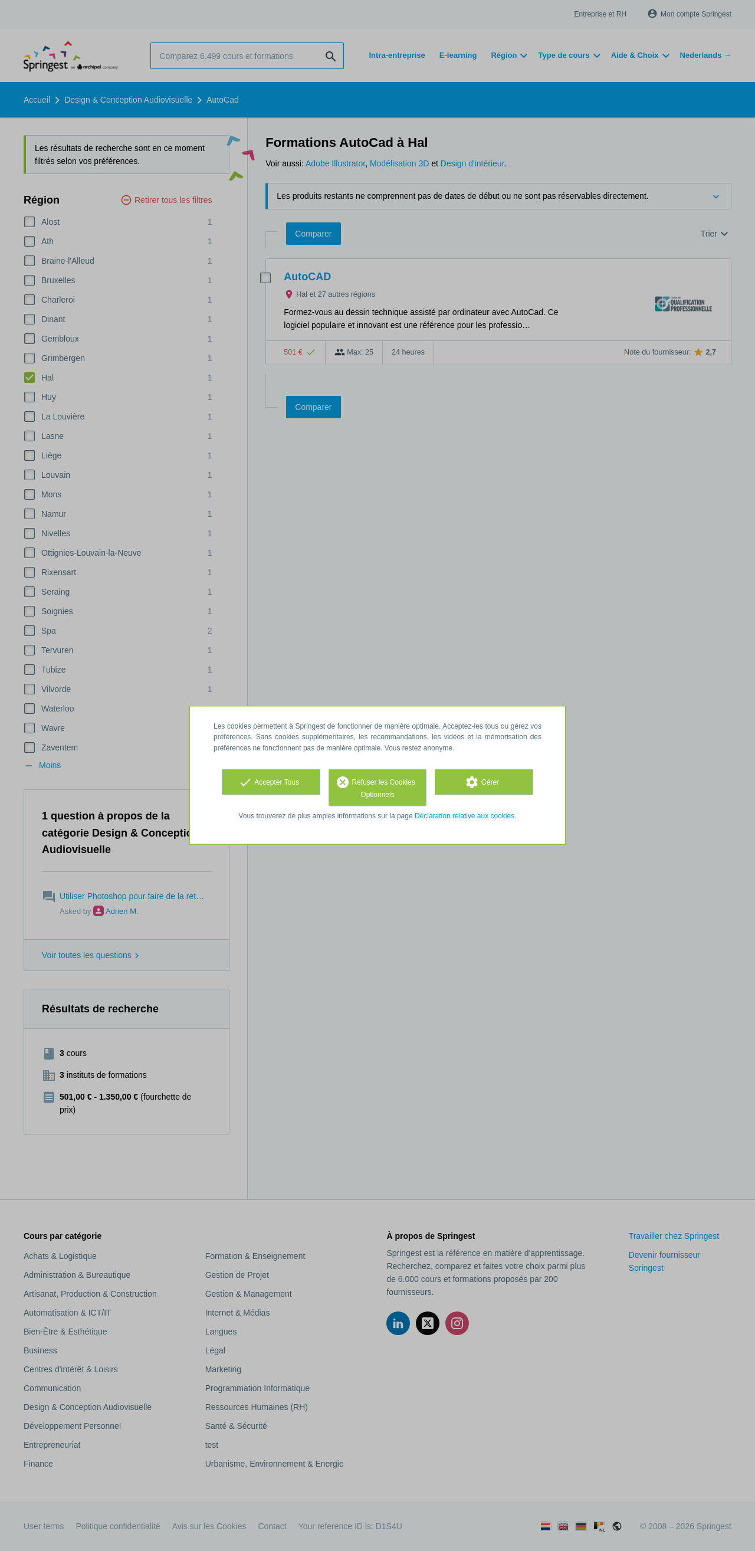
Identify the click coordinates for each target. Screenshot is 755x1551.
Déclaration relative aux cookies (464, 815)
